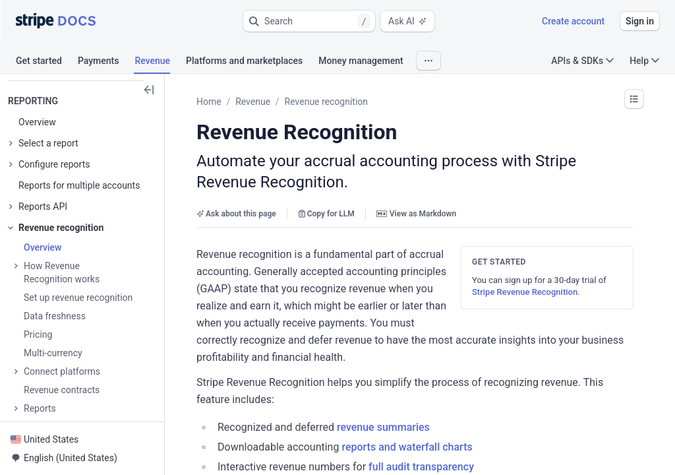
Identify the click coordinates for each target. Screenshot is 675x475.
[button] (309, 21)
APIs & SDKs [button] (582, 60)
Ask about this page (236, 213)
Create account (573, 21)
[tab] (47, 62)
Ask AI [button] (407, 21)
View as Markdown (416, 213)
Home (208, 101)
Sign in (640, 21)
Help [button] (644, 60)
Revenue (252, 101)
